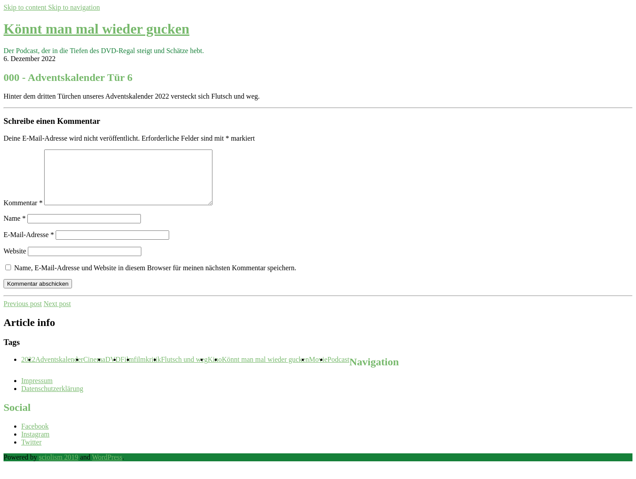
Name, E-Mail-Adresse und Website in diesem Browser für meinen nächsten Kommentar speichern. (155, 278)
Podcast (338, 370)
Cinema (94, 370)
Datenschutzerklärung (52, 399)
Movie (318, 370)
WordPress (107, 467)
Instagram (35, 444)
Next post (57, 314)
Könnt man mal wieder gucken (96, 29)
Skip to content (26, 7)
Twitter (31, 452)
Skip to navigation (74, 7)
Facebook (35, 437)
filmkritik (147, 370)
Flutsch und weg (184, 370)
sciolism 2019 (58, 467)
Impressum (37, 391)
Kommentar (23, 213)
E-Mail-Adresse (29, 245)
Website (15, 261)
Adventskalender (59, 370)
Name (15, 229)
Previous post (23, 314)
